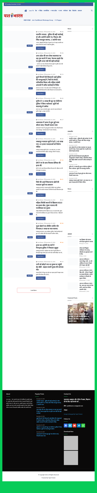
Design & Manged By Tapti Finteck (73, 414)
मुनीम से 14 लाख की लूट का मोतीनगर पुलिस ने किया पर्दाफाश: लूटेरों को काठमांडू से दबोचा (49, 104)
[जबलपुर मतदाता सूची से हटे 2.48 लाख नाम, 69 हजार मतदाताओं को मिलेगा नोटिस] (19, 146)
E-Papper (58, 20)
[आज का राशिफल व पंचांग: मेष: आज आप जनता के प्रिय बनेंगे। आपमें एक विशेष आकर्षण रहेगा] (73, 286)
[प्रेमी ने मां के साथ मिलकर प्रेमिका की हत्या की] (19, 167)
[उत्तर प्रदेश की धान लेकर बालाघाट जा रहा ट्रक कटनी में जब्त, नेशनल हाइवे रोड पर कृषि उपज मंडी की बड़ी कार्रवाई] (19, 60)
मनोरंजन (65, 11)
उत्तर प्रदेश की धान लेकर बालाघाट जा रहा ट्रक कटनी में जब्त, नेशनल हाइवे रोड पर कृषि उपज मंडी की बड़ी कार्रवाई (49, 58)
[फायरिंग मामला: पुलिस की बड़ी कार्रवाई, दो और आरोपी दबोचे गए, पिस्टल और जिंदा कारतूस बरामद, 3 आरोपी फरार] (19, 39)
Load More (34, 290)
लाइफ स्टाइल (27, 20)
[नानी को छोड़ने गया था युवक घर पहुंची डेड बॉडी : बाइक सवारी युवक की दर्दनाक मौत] (19, 269)
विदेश (40, 11)
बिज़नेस (74, 11)
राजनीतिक (46, 11)
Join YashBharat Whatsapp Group (42, 20)
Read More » (40, 48)
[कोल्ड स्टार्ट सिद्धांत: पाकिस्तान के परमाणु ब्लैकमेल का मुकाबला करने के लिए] (73, 250)
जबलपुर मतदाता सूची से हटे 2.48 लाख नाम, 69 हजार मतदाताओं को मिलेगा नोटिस (49, 144)
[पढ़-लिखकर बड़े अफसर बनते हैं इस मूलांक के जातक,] (73, 242)
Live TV (31, 11)
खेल (70, 11)
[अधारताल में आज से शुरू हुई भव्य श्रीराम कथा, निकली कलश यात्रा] (19, 127)
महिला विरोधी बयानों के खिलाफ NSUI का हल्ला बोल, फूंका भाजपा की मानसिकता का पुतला (49, 205)
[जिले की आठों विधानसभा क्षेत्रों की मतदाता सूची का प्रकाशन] (19, 186)
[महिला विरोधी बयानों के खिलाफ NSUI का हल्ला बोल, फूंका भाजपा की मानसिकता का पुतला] (19, 207)
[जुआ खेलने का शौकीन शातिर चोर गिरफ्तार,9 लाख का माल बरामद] (19, 230)
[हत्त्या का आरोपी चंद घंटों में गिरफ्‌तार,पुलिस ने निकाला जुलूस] (19, 250)
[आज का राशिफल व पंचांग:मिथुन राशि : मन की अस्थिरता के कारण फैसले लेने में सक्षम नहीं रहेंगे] (73, 261)
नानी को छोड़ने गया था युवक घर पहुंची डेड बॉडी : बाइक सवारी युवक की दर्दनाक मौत (49, 267)
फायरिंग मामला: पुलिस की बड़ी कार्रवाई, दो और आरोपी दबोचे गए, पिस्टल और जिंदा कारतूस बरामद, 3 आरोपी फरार (49, 37)
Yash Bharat (40, 31)
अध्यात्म (80, 11)
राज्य (60, 11)
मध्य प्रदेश (53, 11)
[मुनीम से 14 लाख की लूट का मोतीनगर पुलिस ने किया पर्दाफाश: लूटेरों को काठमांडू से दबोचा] (19, 105)
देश (36, 11)
